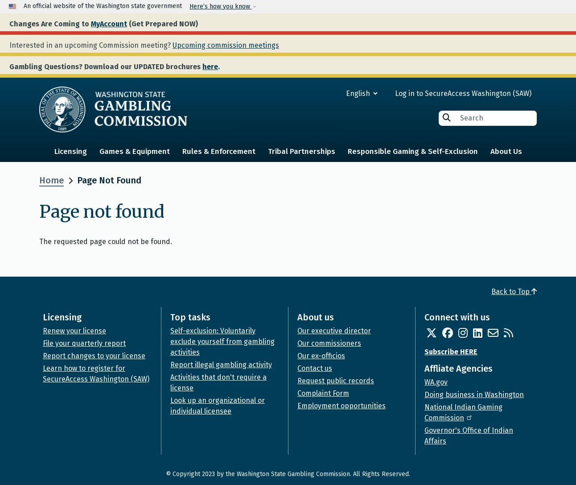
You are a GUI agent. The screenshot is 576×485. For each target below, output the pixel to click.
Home (51, 180)
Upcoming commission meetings (226, 45)
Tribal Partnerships (301, 151)
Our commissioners (329, 343)
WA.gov (436, 382)
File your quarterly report (84, 343)
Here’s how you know (220, 6)
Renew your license (74, 331)
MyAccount (109, 24)
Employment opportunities (341, 406)
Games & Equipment (134, 151)
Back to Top (514, 291)
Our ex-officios (321, 356)
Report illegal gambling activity (221, 365)
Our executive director (334, 331)
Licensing (70, 151)
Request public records (335, 381)
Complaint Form (323, 393)
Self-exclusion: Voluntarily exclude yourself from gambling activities (222, 341)
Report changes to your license (94, 356)
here (210, 66)
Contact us (314, 368)
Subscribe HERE (450, 352)
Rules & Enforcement (218, 151)
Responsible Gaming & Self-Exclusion (413, 151)
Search (447, 117)
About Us (506, 151)
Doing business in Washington (474, 394)
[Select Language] (329, 93)
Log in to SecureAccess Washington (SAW (462, 93)
